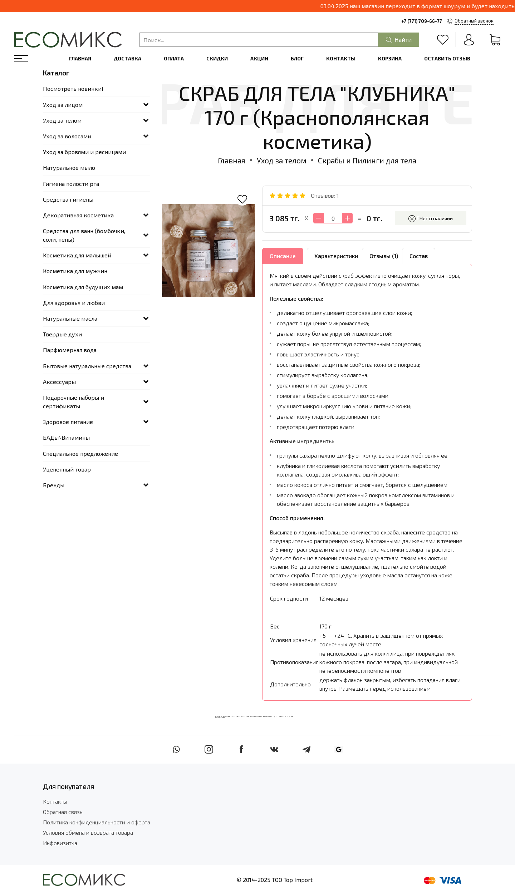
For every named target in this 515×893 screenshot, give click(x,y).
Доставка (127, 58)
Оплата (174, 58)
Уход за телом (281, 160)
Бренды (53, 485)
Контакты (340, 58)
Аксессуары (59, 381)
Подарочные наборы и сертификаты (73, 401)
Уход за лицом (63, 104)
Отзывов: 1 (325, 195)
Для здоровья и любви (74, 302)
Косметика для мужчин (75, 270)
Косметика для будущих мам (83, 286)
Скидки (217, 58)
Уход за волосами (67, 136)
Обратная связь (63, 811)
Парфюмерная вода (70, 349)
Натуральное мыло (69, 167)
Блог (297, 58)
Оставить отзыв (447, 58)
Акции (259, 58)
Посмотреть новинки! (73, 88)
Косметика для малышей (77, 255)
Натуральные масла (70, 318)
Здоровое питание (68, 421)
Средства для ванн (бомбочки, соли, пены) (84, 235)
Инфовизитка (60, 842)
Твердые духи (62, 334)
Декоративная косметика (78, 215)
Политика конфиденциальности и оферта (96, 822)
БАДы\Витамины (66, 437)
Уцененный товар (67, 469)
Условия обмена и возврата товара (88, 832)
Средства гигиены (68, 199)
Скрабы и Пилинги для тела (367, 160)
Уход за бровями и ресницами (84, 151)
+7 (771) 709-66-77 (421, 21)
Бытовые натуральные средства (87, 365)
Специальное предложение (80, 453)
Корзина (390, 58)
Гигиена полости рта (71, 183)
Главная (80, 58)
